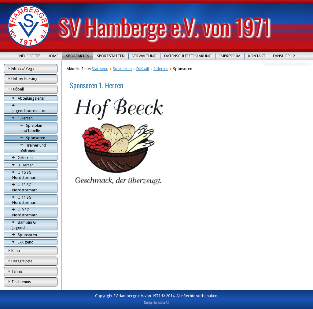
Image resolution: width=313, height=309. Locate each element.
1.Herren (25, 118)
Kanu (15, 250)
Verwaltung (144, 56)
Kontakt (256, 56)
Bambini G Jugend (24, 225)
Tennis (17, 271)
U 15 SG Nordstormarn (25, 175)
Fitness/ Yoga (23, 68)
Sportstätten (111, 56)
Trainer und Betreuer (33, 148)
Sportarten (77, 56)
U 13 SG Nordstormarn (25, 187)
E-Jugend (26, 242)
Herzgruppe (21, 261)
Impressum (230, 56)
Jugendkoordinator (29, 110)
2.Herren (25, 157)
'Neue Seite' (29, 56)
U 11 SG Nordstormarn (25, 200)
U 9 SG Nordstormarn (25, 212)
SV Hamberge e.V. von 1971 (164, 26)
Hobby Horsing (24, 78)
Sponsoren (35, 138)
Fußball (17, 89)
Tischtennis (21, 281)
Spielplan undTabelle (31, 128)
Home (53, 56)
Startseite (100, 68)
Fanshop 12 (284, 56)
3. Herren (26, 165)
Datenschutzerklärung (188, 56)
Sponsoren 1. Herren (96, 85)
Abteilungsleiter (31, 98)
